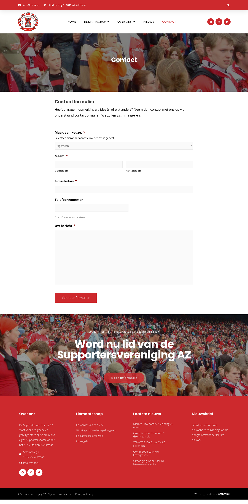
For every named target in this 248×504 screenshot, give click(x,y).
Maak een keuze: (70, 132)
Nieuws (148, 22)
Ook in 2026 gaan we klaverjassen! (146, 457)
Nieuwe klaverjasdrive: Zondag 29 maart (153, 429)
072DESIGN (224, 498)
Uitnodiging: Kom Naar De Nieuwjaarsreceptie (149, 466)
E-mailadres (66, 182)
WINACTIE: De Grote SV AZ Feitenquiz (149, 448)
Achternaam (134, 171)
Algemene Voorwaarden (60, 498)
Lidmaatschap (96, 22)
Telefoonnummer (69, 201)
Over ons (126, 22)
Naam (61, 156)
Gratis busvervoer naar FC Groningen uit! (149, 439)
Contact (169, 22)
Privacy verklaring (84, 498)
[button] (228, 5)
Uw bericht (65, 228)
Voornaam (62, 171)
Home (72, 22)
